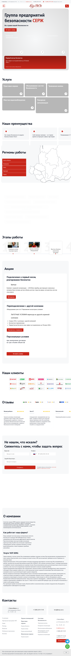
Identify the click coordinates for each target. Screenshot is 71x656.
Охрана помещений (27, 618)
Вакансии (4, 628)
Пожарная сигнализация (44, 625)
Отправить (20, 467)
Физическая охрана (27, 634)
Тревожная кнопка (42, 623)
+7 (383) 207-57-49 (37, 1)
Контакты (4, 633)
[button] (10, 30)
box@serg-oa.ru (29, 1)
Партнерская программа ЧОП (9, 620)
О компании (5, 618)
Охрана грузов (24, 636)
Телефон (33, 451)
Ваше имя (6, 451)
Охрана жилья (24, 628)
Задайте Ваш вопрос (9, 458)
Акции (3, 623)
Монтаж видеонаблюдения (45, 628)
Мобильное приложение (8, 631)
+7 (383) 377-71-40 (49, 1)
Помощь (4, 626)
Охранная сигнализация (44, 634)
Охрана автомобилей (26, 631)
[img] (67, 641)
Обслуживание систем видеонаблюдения (43, 631)
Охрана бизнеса (25, 626)
